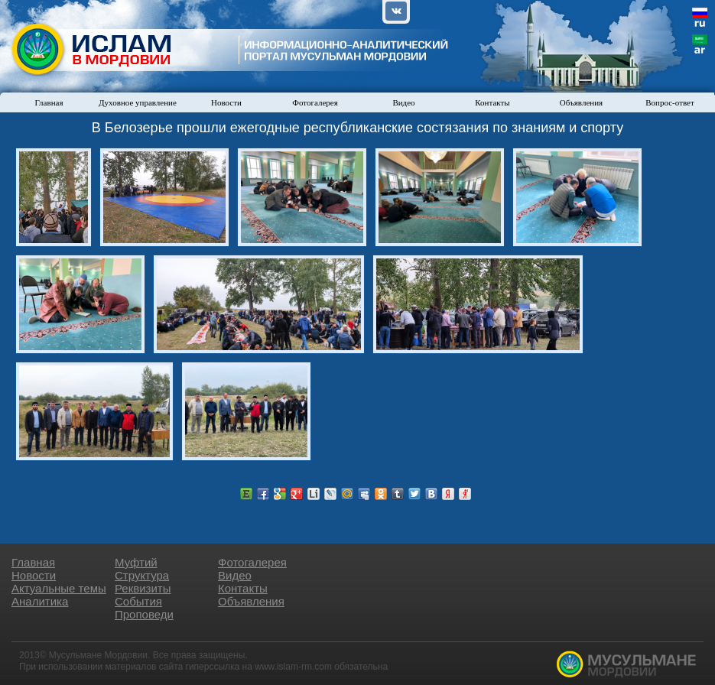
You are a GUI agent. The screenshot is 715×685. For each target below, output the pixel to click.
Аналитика (39, 601)
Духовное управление (138, 102)
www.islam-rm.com (293, 666)
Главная (49, 102)
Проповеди (144, 614)
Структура (142, 575)
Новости (226, 102)
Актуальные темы (58, 588)
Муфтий (136, 562)
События (138, 601)
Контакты (492, 102)
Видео (403, 102)
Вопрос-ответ (669, 102)
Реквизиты (143, 588)
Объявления (581, 102)
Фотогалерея (315, 102)
